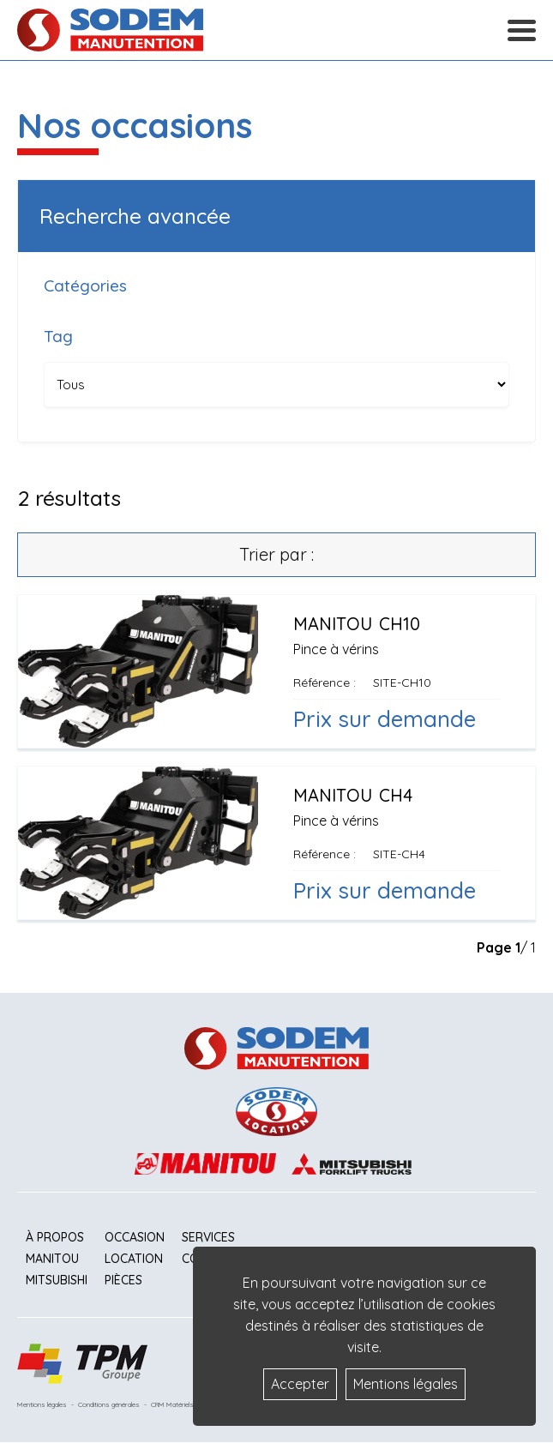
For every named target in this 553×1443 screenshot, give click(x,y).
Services (208, 1237)
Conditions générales (109, 1404)
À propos (55, 1237)
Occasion (135, 1237)
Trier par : (276, 554)
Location (134, 1258)
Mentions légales (42, 1404)
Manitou (52, 1258)
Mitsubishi (56, 1280)
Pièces (123, 1280)
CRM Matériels (172, 1404)
